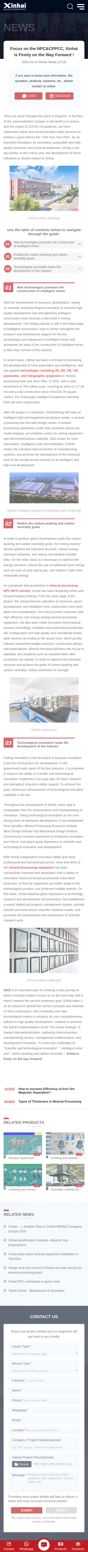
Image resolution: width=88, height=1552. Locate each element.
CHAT (28, 96)
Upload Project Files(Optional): (33, 1457)
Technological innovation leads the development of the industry (37, 268)
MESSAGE (60, 96)
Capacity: (19, 1380)
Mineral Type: (22, 1363)
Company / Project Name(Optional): (36, 1440)
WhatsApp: (20, 1410)
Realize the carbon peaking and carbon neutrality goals (40, 256)
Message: (19, 1475)
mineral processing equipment (31, 867)
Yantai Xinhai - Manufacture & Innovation (36, 1290)
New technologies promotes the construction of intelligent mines (44, 244)
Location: (19, 1430)
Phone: (17, 1400)
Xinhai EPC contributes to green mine (34, 1281)
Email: (17, 1420)
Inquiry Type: (21, 1346)
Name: (17, 1390)
